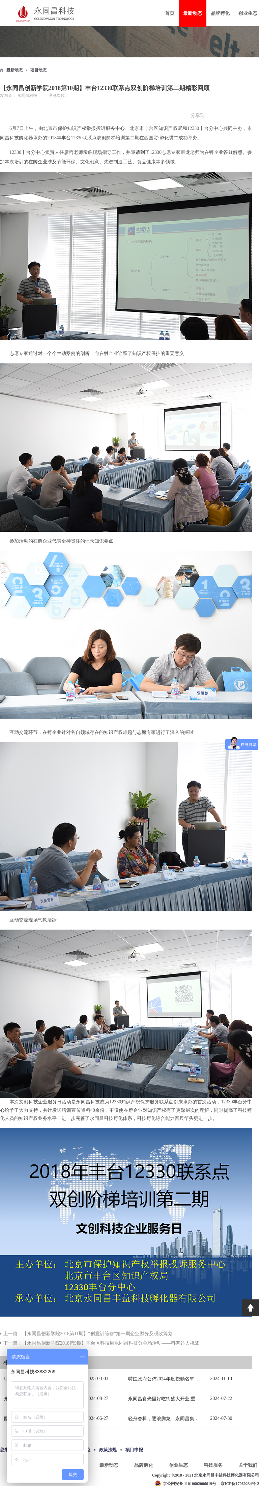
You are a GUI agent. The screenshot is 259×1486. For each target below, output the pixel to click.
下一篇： (101, 1343)
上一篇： (88, 1333)
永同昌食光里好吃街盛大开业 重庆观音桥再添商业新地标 (188, 1398)
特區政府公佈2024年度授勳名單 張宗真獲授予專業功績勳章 (190, 1378)
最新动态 (14, 70)
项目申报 (134, 1449)
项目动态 (38, 70)
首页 (169, 13)
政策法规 (108, 1449)
